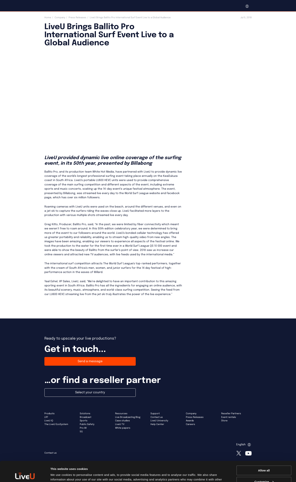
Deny (264, 472)
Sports (83, 421)
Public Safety (87, 424)
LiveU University (159, 421)
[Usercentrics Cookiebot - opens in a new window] (25, 474)
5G (81, 432)
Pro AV (83, 428)
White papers (122, 428)
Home (47, 18)
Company (60, 18)
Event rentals (228, 417)
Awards (190, 421)
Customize (264, 461)
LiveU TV (119, 424)
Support (155, 414)
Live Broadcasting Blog (127, 417)
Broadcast (85, 417)
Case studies (122, 421)
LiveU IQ (48, 421)
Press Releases (77, 18)
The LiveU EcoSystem (56, 424)
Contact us (156, 417)
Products (49, 414)
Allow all (264, 450)
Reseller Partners (231, 414)
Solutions (85, 414)
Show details (59, 474)
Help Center (157, 424)
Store (224, 421)
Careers (190, 424)
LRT (46, 417)
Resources (121, 414)
